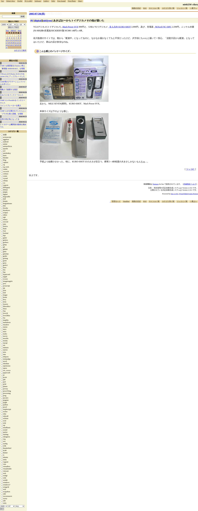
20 (13, 43)
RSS (144, 8)
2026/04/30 (23, 63)
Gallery (46, 1)
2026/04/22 (23, 122)
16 (20, 40)
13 (13, 40)
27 (13, 45)
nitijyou (47, 20)
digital (37, 20)
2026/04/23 (23, 116)
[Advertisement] (149, 211)
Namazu (156, 184)
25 (9, 45)
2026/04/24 (23, 108)
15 (18, 40)
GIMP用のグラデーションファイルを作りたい (13, 83)
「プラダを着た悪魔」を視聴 (11, 114)
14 (16, 40)
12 (11, 40)
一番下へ (193, 8)
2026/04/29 (23, 71)
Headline (126, 201)
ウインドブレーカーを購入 (10, 106)
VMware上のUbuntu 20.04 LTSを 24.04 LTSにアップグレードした (12, 75)
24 (7, 45)
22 (18, 43)
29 (18, 45)
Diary (80, 1)
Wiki (53, 1)
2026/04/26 (23, 92)
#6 (31, 20)
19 (11, 43)
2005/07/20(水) (37, 13)
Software (38, 1)
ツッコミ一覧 (182, 8)
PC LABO (28, 1)
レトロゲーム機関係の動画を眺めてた (13, 125)
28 (16, 45)
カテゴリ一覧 (13, 131)
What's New (10, 1)
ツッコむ (190, 169)
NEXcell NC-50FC (163, 27)
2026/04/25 (23, 98)
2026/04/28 (23, 79)
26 (11, 45)
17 (7, 43)
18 (9, 43)
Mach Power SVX (70, 27)
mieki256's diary (190, 4)
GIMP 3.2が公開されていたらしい (13, 111)
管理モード (116, 201)
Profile (19, 1)
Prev (7, 30)
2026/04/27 (23, 87)
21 (16, 43)
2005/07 (13, 30)
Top (2, 1)
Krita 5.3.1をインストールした (11, 95)
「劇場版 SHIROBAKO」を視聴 (12, 69)
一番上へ (193, 201)
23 (20, 43)
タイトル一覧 (154, 8)
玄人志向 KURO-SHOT (120, 27)
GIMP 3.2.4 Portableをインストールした (12, 101)
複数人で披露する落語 (9, 90)
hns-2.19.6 (174, 194)
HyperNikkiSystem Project (188, 194)
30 (20, 45)
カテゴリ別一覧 (168, 8)
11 (9, 40)
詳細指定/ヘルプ (189, 184)
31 (7, 47)
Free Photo (72, 1)
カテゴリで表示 (20, 50)
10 (7, 40)
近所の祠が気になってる (9, 119)
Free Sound (61, 1)
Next (19, 30)
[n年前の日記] (54, 13)
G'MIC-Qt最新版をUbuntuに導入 (12, 66)
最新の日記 (136, 8)
